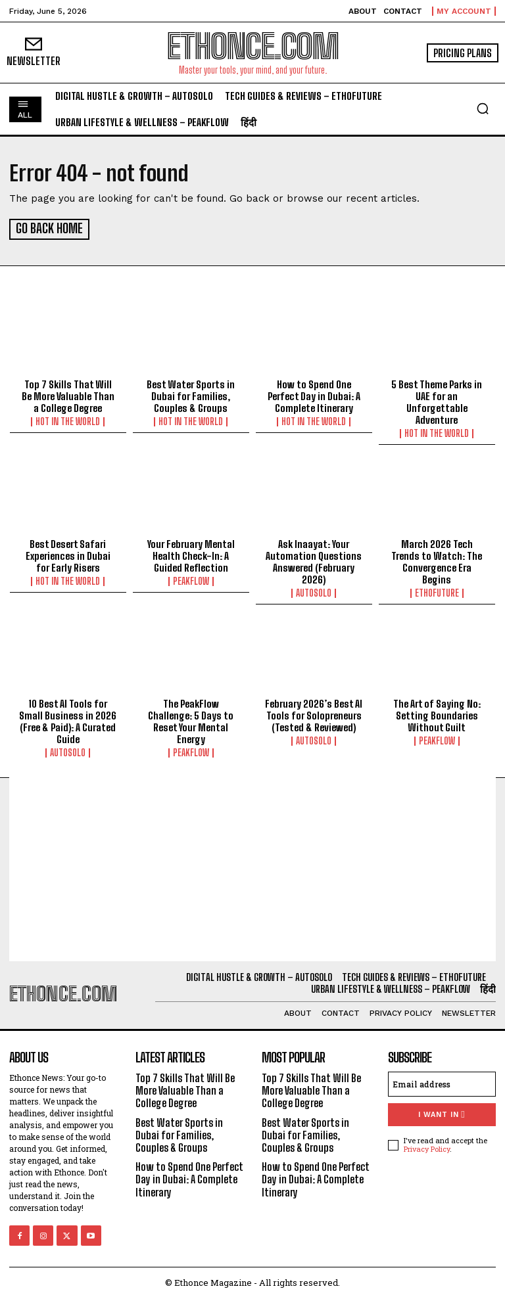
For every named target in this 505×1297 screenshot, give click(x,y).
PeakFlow (191, 579)
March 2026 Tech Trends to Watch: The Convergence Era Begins (436, 559)
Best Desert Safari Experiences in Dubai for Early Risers (68, 554)
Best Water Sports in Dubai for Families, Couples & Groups (191, 395)
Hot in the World (68, 420)
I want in (441, 1113)
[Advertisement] (252, 867)
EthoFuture (437, 591)
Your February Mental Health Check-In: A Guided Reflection (191, 554)
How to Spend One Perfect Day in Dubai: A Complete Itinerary (314, 395)
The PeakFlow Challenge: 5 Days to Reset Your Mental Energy (190, 719)
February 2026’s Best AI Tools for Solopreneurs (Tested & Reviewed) (313, 713)
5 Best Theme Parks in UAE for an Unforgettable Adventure (436, 400)
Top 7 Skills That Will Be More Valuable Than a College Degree (68, 395)
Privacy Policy (427, 1147)
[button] (482, 108)
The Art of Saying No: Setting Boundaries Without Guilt (437, 713)
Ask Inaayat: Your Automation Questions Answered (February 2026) (314, 559)
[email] (442, 1082)
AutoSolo (313, 591)
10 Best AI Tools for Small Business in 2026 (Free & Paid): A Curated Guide (67, 719)
